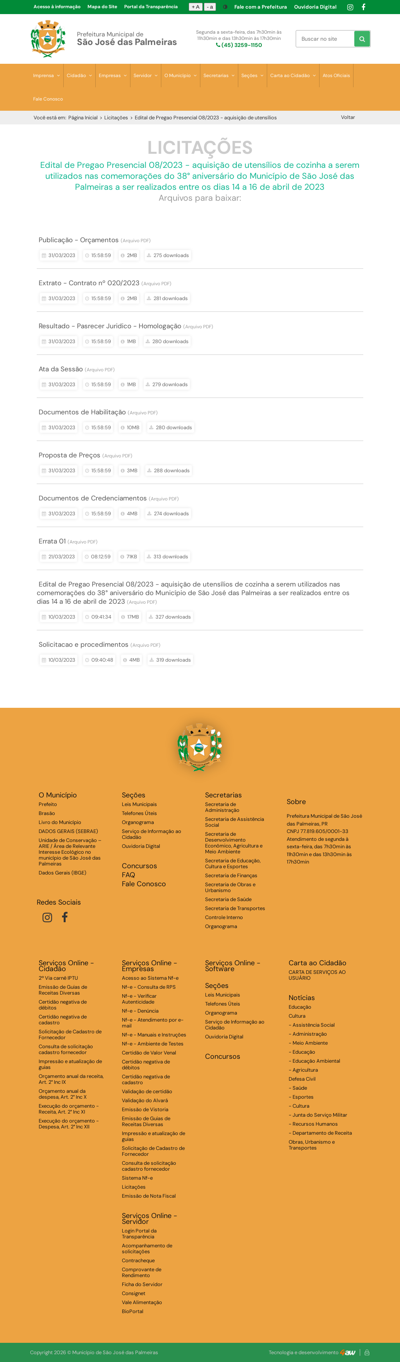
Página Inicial (83, 117)
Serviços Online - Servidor (149, 1219)
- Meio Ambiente (308, 1043)
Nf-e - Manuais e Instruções (154, 1035)
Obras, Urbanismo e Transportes (312, 1145)
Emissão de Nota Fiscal (149, 1196)
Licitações (116, 117)
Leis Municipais (139, 804)
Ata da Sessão (61, 369)
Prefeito (48, 804)
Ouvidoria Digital (315, 7)
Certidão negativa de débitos (63, 1005)
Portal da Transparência (151, 7)
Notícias (302, 998)
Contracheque (138, 1260)
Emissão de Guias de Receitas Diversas (63, 990)
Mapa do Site (102, 7)
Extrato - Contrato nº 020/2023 (89, 283)
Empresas (113, 75)
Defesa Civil (302, 1079)
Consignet (133, 1293)
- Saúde (298, 1088)
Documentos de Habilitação (82, 412)
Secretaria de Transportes (235, 908)
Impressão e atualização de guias (70, 1064)
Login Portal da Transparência (139, 1234)
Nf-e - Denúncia (140, 1011)
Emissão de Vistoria (145, 1109)
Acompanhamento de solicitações (147, 1248)
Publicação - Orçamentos (79, 240)
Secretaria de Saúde (228, 899)
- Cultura (299, 1106)
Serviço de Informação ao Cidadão (151, 834)
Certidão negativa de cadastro (63, 1020)
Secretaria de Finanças (231, 875)
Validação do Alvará (145, 1100)
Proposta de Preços (69, 455)
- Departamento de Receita (320, 1133)
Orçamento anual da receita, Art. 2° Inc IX (71, 1079)
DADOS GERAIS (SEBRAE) (68, 831)
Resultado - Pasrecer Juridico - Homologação (110, 326)
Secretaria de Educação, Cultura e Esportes (233, 863)
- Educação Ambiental (314, 1061)
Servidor (146, 75)
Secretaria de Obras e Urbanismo (230, 887)
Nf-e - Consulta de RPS (149, 987)
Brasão (47, 813)
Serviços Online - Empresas (149, 966)
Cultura (297, 1016)
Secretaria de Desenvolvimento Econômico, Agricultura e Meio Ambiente (233, 843)
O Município (180, 75)
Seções (252, 75)
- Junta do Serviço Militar (318, 1115)
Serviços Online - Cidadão (66, 966)
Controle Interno (224, 917)
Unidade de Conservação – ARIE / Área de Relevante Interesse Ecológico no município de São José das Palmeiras (70, 852)
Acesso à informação (57, 7)
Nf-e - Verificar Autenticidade (139, 999)
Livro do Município (60, 822)
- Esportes (301, 1097)
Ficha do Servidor (142, 1284)
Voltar (348, 117)
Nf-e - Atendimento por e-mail (153, 1023)
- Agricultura (303, 1070)
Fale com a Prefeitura (260, 7)
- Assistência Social (312, 1025)
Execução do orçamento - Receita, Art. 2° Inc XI (69, 1109)
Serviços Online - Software (233, 966)
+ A (196, 7)
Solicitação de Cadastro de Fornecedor (70, 1034)
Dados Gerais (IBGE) (62, 873)
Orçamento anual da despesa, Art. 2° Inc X (63, 1094)
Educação (300, 1007)
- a (210, 7)
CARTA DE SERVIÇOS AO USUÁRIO (317, 975)
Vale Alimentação (142, 1302)
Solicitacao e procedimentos (84, 644)
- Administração (308, 1034)
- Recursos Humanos (313, 1124)
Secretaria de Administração (222, 807)
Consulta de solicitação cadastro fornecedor (66, 1049)
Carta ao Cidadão (293, 75)
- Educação (302, 1052)
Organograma (138, 822)
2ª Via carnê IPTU (58, 978)
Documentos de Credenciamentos (93, 498)
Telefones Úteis (139, 813)
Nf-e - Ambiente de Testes (153, 1044)
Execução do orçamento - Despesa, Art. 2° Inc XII (69, 1124)
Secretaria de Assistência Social (234, 822)
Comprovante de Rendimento (141, 1272)
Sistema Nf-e (137, 1178)
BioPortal (132, 1311)
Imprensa (46, 75)
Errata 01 (52, 541)
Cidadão (79, 75)
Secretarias (219, 75)
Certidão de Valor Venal (149, 1053)
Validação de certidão (147, 1091)
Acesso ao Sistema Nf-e (150, 978)
